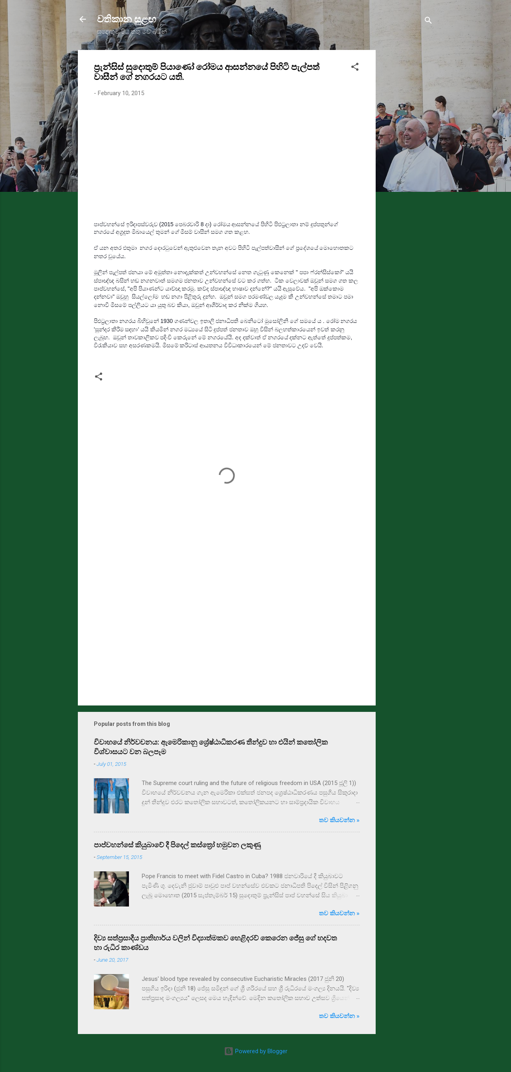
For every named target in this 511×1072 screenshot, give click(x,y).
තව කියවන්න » (339, 820)
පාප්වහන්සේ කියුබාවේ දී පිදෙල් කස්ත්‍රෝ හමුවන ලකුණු (177, 845)
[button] (355, 68)
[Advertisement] (407, 170)
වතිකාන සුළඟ (126, 19)
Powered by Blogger (255, 1051)
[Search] (428, 22)
